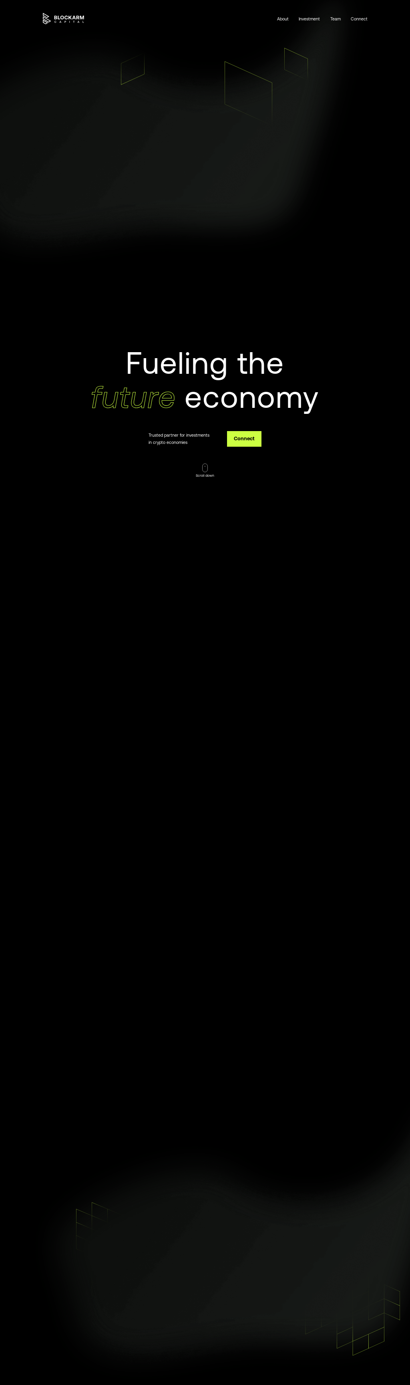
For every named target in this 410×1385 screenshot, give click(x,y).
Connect (359, 18)
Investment (309, 18)
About (283, 18)
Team (335, 18)
